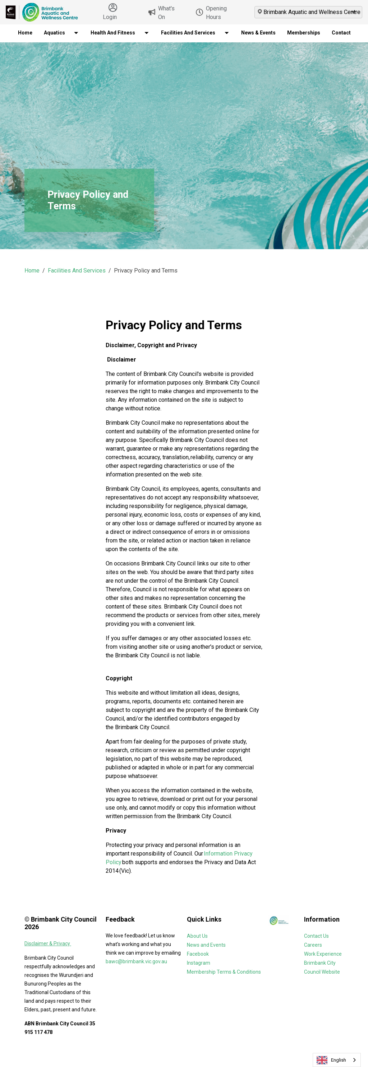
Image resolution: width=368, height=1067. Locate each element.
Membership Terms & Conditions (224, 972)
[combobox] (337, 1060)
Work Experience (323, 954)
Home (25, 33)
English (331, 1060)
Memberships (303, 33)
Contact (341, 33)
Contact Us (316, 936)
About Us (197, 936)
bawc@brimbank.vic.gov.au (136, 961)
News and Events (206, 945)
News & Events (258, 33)
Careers (313, 945)
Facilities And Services (77, 270)
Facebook (198, 954)
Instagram (198, 963)
